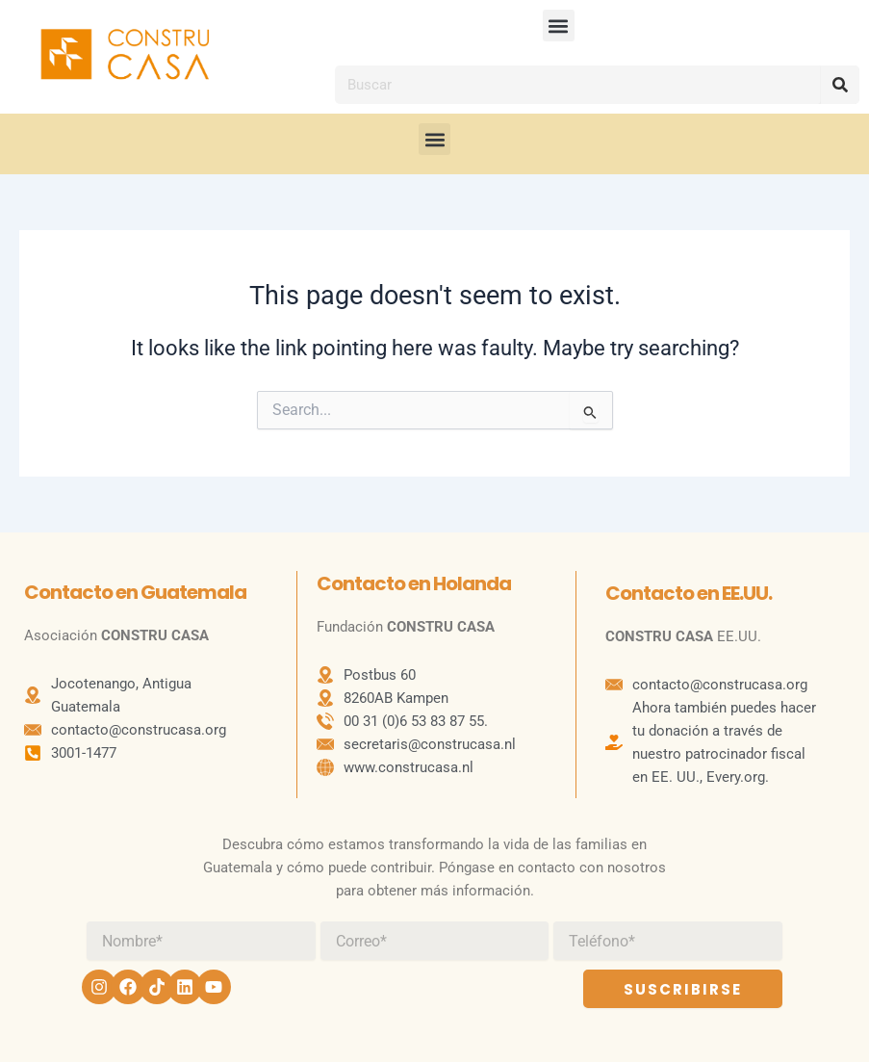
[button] (559, 25)
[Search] (840, 84)
